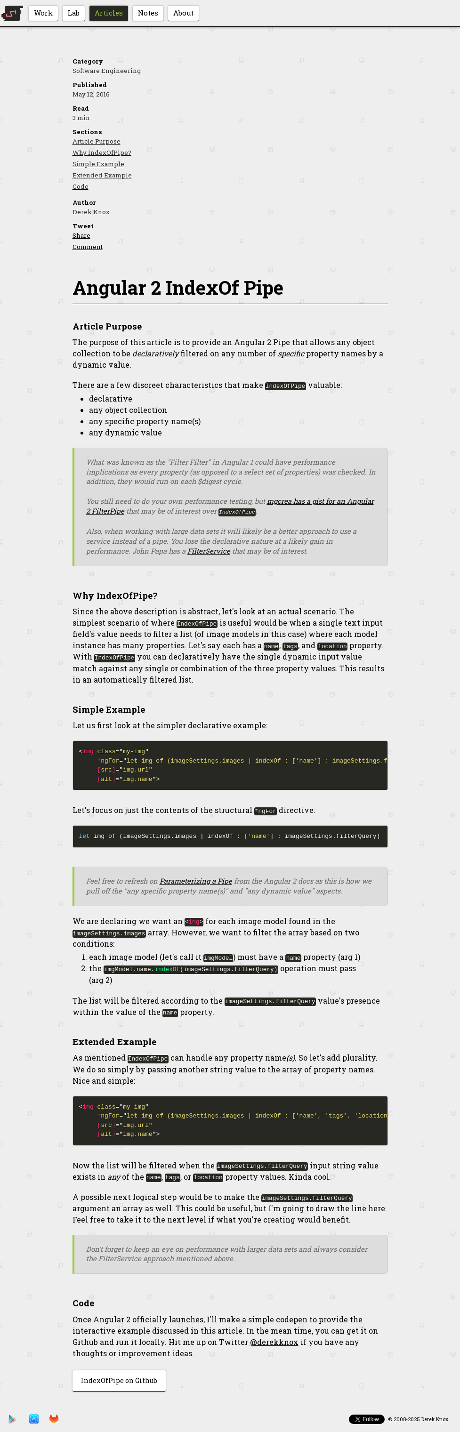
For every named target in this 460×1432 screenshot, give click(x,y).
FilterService (208, 550)
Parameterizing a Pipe (196, 880)
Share (81, 235)
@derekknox (274, 1340)
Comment (88, 246)
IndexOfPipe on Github (119, 1378)
